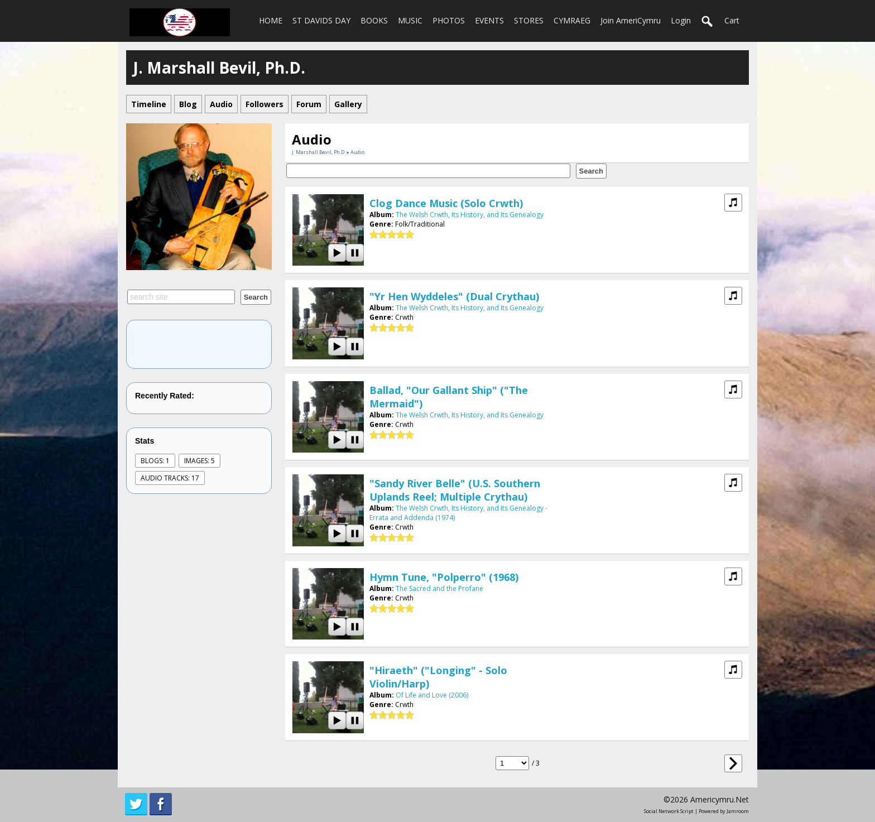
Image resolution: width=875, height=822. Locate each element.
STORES (529, 20)
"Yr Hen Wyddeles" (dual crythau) (454, 296)
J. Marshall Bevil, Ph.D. (318, 152)
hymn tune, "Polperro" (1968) (443, 577)
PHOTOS (448, 20)
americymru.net (719, 799)
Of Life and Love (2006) (432, 695)
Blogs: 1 (155, 460)
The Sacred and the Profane (439, 588)
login (681, 20)
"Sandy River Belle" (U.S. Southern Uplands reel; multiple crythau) (454, 490)
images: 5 (199, 460)
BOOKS (374, 20)
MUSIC (410, 20)
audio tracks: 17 (170, 478)
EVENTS (489, 20)
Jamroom (738, 811)
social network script (669, 811)
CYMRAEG (572, 20)
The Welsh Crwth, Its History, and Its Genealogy (470, 214)
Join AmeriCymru (630, 20)
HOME (270, 20)
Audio (357, 152)
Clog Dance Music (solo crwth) (446, 203)
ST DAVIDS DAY (321, 20)
